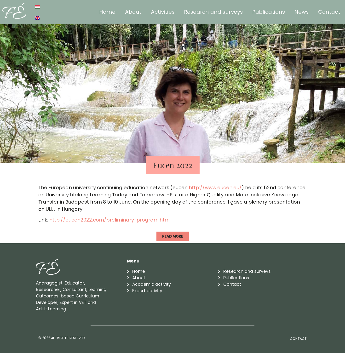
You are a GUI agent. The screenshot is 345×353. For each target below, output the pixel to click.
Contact (329, 12)
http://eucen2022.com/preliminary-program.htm (109, 219)
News (301, 12)
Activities (162, 12)
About (133, 12)
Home (107, 12)
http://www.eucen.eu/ (215, 187)
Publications (268, 12)
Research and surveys (213, 12)
